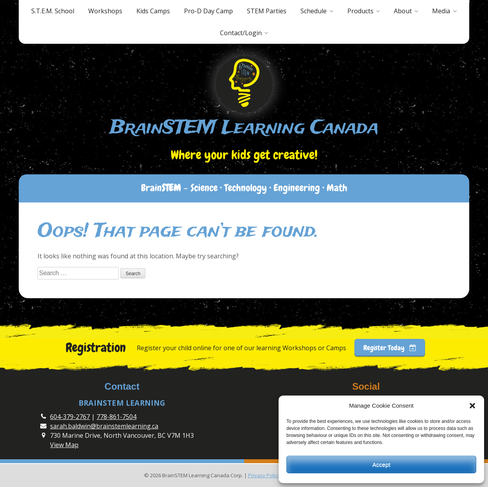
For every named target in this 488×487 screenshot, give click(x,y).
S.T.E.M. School (52, 11)
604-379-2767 (70, 416)
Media (441, 11)
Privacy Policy (264, 475)
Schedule (313, 11)
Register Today (389, 347)
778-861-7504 (116, 416)
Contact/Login (241, 33)
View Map (64, 444)
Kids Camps (153, 11)
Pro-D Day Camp (208, 11)
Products (360, 11)
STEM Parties (266, 11)
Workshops (105, 11)
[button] (472, 406)
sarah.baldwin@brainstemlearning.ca (104, 426)
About (403, 11)
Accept (381, 464)
